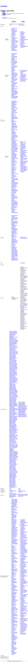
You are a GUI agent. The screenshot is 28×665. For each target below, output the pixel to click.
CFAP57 (14, 355)
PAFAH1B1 (20, 409)
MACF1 (22, 407)
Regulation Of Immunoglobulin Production (14, 101)
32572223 (25, 303)
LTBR (13, 396)
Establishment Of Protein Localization (23, 620)
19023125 (22, 274)
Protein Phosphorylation (23, 143)
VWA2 (16, 471)
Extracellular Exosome (22, 41)
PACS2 (14, 414)
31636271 (22, 285)
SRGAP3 (23, 413)
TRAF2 (14, 21)
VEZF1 (13, 471)
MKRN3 (15, 403)
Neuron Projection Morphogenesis (23, 162)
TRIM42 (10, 461)
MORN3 (10, 404)
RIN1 (13, 429)
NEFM (25, 408)
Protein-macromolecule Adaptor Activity (14, 72)
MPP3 (16, 404)
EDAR (15, 365)
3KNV (10, 496)
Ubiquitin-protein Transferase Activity (14, 54)
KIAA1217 (15, 392)
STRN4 (22, 414)
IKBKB (10, 387)
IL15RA (13, 387)
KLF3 (16, 393)
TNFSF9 (14, 456)
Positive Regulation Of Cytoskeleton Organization (23, 557)
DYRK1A (16, 364)
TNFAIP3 (15, 447)
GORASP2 (16, 380)
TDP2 (17, 444)
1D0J (10, 495)
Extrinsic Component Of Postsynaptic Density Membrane (24, 595)
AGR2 (15, 333)
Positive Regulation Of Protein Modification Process (13, 566)
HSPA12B (14, 386)
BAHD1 (10, 341)
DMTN (10, 363)
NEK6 (17, 408)
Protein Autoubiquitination (14, 178)
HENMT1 (11, 384)
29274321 (22, 282)
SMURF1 (20, 412)
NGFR (16, 409)
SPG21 (13, 438)
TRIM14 (16, 459)
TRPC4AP (14, 462)
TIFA (14, 446)
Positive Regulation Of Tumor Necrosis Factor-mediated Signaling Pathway (14, 201)
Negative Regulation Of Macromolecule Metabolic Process (14, 636)
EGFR (13, 367)
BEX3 (10, 343)
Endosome (22, 34)
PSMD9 (10, 422)
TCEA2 (13, 443)
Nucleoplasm (22, 32)
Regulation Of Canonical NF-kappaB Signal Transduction (14, 516)
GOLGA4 (20, 406)
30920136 (22, 297)
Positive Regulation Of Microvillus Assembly (23, 170)
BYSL (14, 344)
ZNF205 (10, 478)
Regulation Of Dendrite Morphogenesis (23, 165)
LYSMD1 (16, 396)
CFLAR (10, 356)
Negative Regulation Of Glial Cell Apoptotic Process (14, 139)
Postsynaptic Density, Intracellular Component (24, 46)
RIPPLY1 (16, 430)
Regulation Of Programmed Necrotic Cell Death (13, 644)
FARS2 (13, 374)
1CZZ (10, 494)
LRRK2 (10, 396)
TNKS (22, 415)
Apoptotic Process (14, 112)
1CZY (15, 493)
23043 (19, 488)
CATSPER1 (16, 347)
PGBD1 (10, 417)
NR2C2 (10, 412)
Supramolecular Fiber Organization (23, 624)
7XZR (26, 495)
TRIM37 (14, 460)
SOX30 (10, 437)
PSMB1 (13, 421)
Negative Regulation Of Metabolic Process (14, 620)
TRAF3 (16, 457)
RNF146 (14, 431)
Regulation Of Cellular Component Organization (23, 522)
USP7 (13, 470)
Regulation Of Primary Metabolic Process (14, 512)
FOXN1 (14, 378)
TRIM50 (14, 461)
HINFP (14, 384)
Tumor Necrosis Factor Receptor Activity (14, 562)
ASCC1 (12, 339)
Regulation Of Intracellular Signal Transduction (23, 608)
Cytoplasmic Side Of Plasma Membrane (14, 38)
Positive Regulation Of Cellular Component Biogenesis (23, 577)
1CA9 (13, 493)
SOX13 (14, 436)
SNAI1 (16, 435)
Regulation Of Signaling (22, 599)
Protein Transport (23, 630)
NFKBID (13, 409)
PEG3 (17, 416)
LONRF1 (15, 395)
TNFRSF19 (16, 452)
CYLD (10, 361)
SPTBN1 (19, 413)
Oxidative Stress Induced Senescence (23, 238)
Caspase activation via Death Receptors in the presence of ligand (14, 217)
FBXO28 (13, 375)
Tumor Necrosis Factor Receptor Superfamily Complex (14, 32)
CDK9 (10, 354)
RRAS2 (13, 432)
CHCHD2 (14, 356)
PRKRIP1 (14, 420)
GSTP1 (10, 383)
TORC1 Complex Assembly (14, 205)
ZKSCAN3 (15, 476)
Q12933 (10, 492)
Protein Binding (14, 61)
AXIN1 (16, 340)
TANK (10, 442)
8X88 (22, 496)
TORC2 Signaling (14, 148)
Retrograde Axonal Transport (23, 533)
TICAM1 (11, 446)
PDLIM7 (10, 416)
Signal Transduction (13, 114)
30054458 (22, 329)
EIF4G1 (16, 367)
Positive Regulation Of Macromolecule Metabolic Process (14, 614)
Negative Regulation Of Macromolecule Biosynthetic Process (14, 648)
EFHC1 (10, 367)
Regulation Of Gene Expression (14, 532)
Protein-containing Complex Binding (14, 93)
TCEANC (11, 444)
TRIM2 (19, 416)
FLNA (14, 376)
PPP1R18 (16, 419)
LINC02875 (14, 394)
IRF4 (10, 390)
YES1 (13, 472)
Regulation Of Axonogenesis (22, 580)
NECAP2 (11, 408)
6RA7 (22, 495)
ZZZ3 (14, 487)
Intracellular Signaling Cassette (14, 608)
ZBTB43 (14, 474)
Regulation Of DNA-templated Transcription (14, 504)
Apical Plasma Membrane (22, 38)
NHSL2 (10, 410)
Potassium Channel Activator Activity (23, 606)
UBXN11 (14, 468)
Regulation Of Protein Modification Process (13, 575)
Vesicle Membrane (14, 40)
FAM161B (15, 372)
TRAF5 (14, 458)
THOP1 (16, 445)
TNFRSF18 (11, 452)
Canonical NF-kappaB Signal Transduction (14, 593)
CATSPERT (11, 348)
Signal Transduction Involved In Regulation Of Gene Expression (14, 124)
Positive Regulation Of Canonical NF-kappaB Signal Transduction (14, 154)
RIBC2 (10, 429)
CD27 (17, 351)
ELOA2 (10, 368)
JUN (10, 391)
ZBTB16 (10, 473)
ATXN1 (10, 340)
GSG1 (16, 382)
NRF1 (16, 412)
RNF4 (10, 432)
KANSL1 (16, 391)
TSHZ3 (13, 464)
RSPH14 (16, 432)
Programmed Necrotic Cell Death (13, 193)
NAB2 (10, 406)
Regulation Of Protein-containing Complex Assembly (23, 590)
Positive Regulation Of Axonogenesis (23, 537)
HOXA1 (14, 385)
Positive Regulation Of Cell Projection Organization (23, 540)
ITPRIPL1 (15, 390)
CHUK (14, 357)
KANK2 (12, 391)
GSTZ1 (13, 383)
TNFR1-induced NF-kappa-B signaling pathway (14, 230)
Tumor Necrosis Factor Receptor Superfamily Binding (14, 84)
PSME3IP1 (14, 422)
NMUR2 (10, 411)
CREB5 (10, 358)
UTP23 (10, 471)
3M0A (15, 496)
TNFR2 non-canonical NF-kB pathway (14, 233)
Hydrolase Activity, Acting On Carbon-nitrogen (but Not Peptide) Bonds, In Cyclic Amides (23, 627)
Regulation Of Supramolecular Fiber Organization (23, 548)
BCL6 (13, 342)
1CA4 (10, 493)
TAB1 (10, 441)
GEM (13, 380)
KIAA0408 (11, 392)
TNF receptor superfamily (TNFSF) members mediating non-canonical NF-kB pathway (14, 241)
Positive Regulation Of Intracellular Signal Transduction (23, 167)
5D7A (26, 494)
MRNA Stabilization (13, 171)
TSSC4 (16, 464)
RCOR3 (10, 428)
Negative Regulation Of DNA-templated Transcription (14, 586)
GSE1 (14, 382)
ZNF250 (13, 478)
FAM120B (11, 371)
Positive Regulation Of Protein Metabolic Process (14, 625)
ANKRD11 (11, 336)
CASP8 (14, 346)
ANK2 (22, 403)
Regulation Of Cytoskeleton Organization (22, 545)
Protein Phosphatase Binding (13, 69)
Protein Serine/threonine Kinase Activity (23, 74)
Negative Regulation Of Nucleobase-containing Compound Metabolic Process (14, 598)
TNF (12, 447)
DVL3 (13, 364)
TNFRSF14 (11, 451)
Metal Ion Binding (14, 96)
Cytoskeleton (22, 36)
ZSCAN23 (11, 486)
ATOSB (15, 339)
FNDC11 (15, 377)
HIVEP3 (10, 385)
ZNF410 (13, 479)
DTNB (16, 363)
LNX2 (13, 395)
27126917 (22, 317)
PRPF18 (10, 421)
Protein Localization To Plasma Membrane (23, 604)
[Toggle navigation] (0, 9)
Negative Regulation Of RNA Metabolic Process (14, 582)
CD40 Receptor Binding (14, 60)
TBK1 (16, 442)
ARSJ (10, 339)
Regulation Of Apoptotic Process (14, 151)
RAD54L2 (11, 425)
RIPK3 (13, 430)
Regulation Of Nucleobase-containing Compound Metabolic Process (14, 525)
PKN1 (12, 418)
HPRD (4, 18)
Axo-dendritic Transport (22, 584)
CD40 (10, 352)
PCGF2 (10, 415)
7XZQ (24, 495)
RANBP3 (11, 426)
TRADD (10, 457)
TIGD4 (16, 446)
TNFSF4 (10, 456)
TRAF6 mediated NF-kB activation (14, 253)
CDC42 (10, 353)
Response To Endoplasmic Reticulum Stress (14, 142)
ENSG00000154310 (21, 490)
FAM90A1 (15, 373)
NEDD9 (14, 408)
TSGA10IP (14, 463)
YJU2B (16, 472)
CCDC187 (13, 349)
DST (22, 405)
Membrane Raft (14, 46)
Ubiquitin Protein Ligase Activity (14, 97)
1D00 (13, 494)
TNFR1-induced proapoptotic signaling (14, 226)
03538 (10, 489)
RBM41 (14, 427)
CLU (24, 403)
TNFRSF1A (11, 453)
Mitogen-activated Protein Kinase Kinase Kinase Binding (14, 76)
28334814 (22, 268)
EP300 (16, 368)
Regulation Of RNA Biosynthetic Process (14, 507)
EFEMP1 (15, 366)
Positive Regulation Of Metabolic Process (14, 617)
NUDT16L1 (14, 413)
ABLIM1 (15, 332)
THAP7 (13, 445)
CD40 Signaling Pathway (14, 128)
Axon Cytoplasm (23, 564)
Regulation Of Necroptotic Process (13, 630)
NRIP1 (10, 413)
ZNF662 (13, 484)
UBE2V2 (14, 467)
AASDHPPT (11, 332)
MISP (13, 403)
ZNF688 (10, 485)
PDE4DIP (24, 409)
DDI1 (13, 361)
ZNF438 (13, 480)
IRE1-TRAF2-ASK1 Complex (14, 50)
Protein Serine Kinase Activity (23, 81)
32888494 (22, 311)
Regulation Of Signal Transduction (24, 563)
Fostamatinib (22, 262)
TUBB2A (22, 416)
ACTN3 (10, 333)
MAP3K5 (15, 399)
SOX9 (16, 437)
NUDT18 (11, 414)
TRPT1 (10, 463)
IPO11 (13, 389)
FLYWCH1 (11, 377)
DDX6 (15, 361)
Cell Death (13, 555)
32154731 (22, 327)
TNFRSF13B (11, 450)
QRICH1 (10, 424)
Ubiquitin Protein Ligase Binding (14, 79)
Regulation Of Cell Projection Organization (23, 573)
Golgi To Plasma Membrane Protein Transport (23, 613)
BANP (13, 341)
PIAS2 (13, 417)
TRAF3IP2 (11, 458)
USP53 (10, 470)
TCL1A (14, 444)
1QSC (15, 495)
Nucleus (21, 31)
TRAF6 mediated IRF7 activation (14, 251)
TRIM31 (10, 460)
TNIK (23, 21)
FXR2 (10, 379)
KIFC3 (13, 393)
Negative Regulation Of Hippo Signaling (24, 582)
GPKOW (14, 381)
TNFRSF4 (15, 454)
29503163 (22, 322)
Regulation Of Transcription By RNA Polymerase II (14, 543)
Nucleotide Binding (23, 70)
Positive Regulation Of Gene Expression (14, 116)
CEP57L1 (11, 355)
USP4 (15, 469)
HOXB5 (10, 386)
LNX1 (10, 395)
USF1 (10, 469)
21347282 (22, 308)
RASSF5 (10, 427)
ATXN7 (13, 340)
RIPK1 (15, 429)
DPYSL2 (23, 404)
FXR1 (17, 378)
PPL (13, 419)
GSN (25, 406)
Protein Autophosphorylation (24, 161)
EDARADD (11, 366)
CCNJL (14, 351)
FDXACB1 (11, 376)
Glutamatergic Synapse (22, 44)
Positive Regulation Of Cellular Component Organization (23, 527)
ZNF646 (10, 483)
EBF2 (13, 365)
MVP (13, 405)
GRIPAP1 (11, 382)
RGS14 (16, 428)
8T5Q (13, 497)
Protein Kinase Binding (14, 67)
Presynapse (22, 42)
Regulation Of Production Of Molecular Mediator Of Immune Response (14, 105)
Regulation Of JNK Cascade (13, 169)
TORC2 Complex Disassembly (14, 207)
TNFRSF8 (11, 455)
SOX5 (13, 437)
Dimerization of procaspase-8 (14, 248)
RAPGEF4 (15, 426)
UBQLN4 (11, 468)
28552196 (22, 306)
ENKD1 (13, 368)
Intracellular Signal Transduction (23, 153)
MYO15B (16, 405)
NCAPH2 (11, 407)
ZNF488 (10, 481)
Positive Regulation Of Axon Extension (23, 543)
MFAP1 (10, 403)
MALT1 (10, 398)
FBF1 (10, 375)
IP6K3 (10, 389)
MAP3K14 (11, 399)
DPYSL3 (19, 405)
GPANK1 (11, 381)
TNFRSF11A (11, 448)
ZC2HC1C (14, 475)
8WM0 (19, 496)
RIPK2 (10, 430)
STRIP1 (19, 414)
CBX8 (10, 349)
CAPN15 (11, 346)
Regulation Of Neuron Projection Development (23, 535)
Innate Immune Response (14, 167)
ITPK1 (12, 390)
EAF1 (10, 365)
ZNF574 (13, 482)
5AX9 (21, 494)
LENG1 (10, 394)
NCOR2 (19, 408)
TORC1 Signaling (14, 147)
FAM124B (15, 371)
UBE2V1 (11, 467)
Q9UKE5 (20, 492)
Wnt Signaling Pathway (22, 149)
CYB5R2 (14, 360)
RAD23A (14, 424)
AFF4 (13, 333)
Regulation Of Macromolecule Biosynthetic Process (14, 536)
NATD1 (13, 406)
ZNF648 (13, 483)
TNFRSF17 (16, 451)
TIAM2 (19, 415)
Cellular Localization (24, 618)
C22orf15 (11, 345)
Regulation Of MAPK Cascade (14, 161)
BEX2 (15, 342)
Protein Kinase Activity (23, 72)
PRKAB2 (11, 420)
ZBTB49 (10, 475)
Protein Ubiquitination (14, 121)
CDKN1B (13, 354)
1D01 (15, 494)
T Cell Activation (14, 149)
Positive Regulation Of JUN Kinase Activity (13, 164)
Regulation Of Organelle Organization (22, 560)
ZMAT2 (10, 477)
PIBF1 (16, 417)
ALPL (10, 335)
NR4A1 (13, 412)
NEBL (14, 407)
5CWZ (24, 494)
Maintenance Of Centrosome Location (23, 616)
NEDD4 (22, 408)
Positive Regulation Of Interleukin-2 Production (13, 132)
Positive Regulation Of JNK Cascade (23, 159)
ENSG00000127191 (12, 490)
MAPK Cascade (23, 141)
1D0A (17, 494)
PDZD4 (14, 416)
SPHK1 (16, 438)
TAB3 (15, 441)
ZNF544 (13, 481)
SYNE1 (25, 414)
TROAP (10, 462)
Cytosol (21, 35)
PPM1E (19, 410)
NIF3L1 (13, 410)
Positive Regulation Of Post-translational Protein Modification (14, 558)
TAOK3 (13, 442)
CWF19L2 (11, 360)
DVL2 (10, 364)
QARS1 (13, 423)
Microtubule (22, 631)
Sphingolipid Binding (13, 95)
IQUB (15, 389)
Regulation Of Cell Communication (23, 571)
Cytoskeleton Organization (22, 145)
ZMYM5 (13, 477)
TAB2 (13, 441)
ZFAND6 (11, 476)
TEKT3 (10, 445)
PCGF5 (13, 415)
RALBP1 (14, 425)
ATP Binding (22, 77)
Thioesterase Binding (13, 81)
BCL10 (10, 342)
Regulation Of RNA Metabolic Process (14, 509)
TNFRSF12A (11, 449)
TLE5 (10, 447)
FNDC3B (11, 378)
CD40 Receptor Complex (14, 44)
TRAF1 (14, 457)
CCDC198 (11, 350)
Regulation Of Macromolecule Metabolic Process (14, 529)
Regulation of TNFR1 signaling (14, 228)
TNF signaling (14, 249)
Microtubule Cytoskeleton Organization (22, 601)
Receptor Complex (14, 45)
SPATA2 (10, 438)
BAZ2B (16, 341)
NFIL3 (10, 409)
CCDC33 (14, 350)
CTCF (14, 359)
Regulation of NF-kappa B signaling (14, 259)
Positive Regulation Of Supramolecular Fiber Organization (23, 551)
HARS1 (19, 407)
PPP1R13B (23, 410)
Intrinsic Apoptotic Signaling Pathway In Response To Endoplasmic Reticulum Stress (14, 184)
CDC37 (16, 352)
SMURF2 (13, 435)
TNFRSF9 (15, 455)
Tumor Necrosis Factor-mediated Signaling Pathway (14, 135)
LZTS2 (10, 397)
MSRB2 (10, 405)
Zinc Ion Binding (14, 62)
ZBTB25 (10, 474)
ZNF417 (10, 480)
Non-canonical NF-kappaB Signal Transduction (14, 145)
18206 (19, 489)
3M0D (10, 497)
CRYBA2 (11, 359)
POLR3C (15, 418)
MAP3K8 (11, 400)
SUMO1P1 (11, 440)
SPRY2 (10, 439)
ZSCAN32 (15, 486)
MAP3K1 (14, 398)
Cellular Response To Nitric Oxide (14, 191)
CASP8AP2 (11, 347)
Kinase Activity (23, 78)
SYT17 (14, 440)
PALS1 (17, 414)
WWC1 (26, 416)
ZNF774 (13, 485)
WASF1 (10, 472)
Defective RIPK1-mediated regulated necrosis (14, 257)
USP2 (13, 469)
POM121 (11, 419)
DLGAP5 (14, 362)
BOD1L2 (11, 344)
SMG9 (10, 435)
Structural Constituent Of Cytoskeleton (23, 554)
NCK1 (25, 407)
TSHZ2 (10, 464)
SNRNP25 (11, 436)
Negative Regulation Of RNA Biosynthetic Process (14, 590)
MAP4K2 (14, 400)
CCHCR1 (11, 351)
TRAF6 (10, 459)
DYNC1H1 (25, 405)
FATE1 (16, 374)
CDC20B (13, 352)
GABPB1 (13, 379)
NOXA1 (14, 411)
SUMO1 (13, 439)
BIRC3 (15, 343)
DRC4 (13, 363)
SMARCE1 (23, 411)
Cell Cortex (13, 36)
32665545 (25, 276)
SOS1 (25, 412)
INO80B (14, 388)
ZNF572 (10, 482)
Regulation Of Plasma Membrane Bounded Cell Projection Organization (23, 567)
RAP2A (19, 411)
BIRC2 (13, 343)
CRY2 (16, 358)
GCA (16, 379)
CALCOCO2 (15, 345)
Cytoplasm (22, 33)
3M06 (13, 496)
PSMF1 (10, 423)
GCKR (10, 380)
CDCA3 (13, 353)
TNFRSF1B (16, 453)
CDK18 (16, 353)
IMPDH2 (11, 388)
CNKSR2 (20, 404)
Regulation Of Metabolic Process (14, 534)
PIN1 (10, 418)
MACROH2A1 (14, 397)
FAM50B (11, 373)
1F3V (12, 495)
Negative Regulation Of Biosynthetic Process (13, 653)
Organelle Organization (22, 531)
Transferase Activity (13, 65)
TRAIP (13, 459)
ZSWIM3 (11, 487)
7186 (10, 488)
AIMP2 (10, 334)
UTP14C (15, 470)
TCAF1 (10, 443)
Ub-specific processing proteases (13, 245)
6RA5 (19, 495)
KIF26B (10, 393)
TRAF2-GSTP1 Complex (14, 48)
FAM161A (11, 372)
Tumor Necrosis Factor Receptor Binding (14, 57)
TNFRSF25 (11, 454)
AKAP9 (19, 403)
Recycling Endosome (24, 39)
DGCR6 (10, 362)
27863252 (22, 310)
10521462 (8, 14)
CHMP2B (11, 357)
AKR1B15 (14, 334)
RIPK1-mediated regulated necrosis (14, 222)
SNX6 (23, 412)
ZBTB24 (14, 473)
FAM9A (10, 374)
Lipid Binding (13, 63)
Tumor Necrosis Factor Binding (14, 91)
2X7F (19, 494)
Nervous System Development (23, 147)
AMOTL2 (13, 335)
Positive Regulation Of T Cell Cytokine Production (14, 110)
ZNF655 (10, 484)
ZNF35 (10, 479)
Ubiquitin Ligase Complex (14, 29)
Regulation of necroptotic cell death (14, 236)
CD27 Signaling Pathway (14, 198)
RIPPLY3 (11, 431)
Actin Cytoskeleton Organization (23, 151)
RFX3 (13, 428)
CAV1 (15, 348)
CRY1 (13, 358)
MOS (13, 404)
